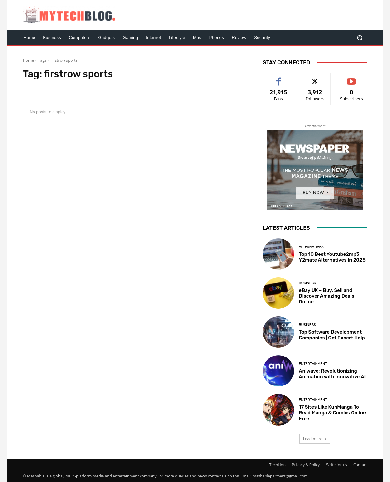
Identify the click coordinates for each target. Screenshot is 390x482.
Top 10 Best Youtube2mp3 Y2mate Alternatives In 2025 (332, 257)
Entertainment (313, 364)
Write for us (336, 465)
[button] (359, 37)
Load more (315, 438)
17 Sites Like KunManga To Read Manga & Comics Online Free (332, 413)
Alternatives (311, 247)
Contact (360, 465)
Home (28, 60)
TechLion (277, 465)
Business (307, 283)
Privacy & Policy (306, 465)
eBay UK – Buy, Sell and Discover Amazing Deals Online (326, 296)
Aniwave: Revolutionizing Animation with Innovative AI (332, 374)
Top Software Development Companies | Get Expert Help (332, 335)
